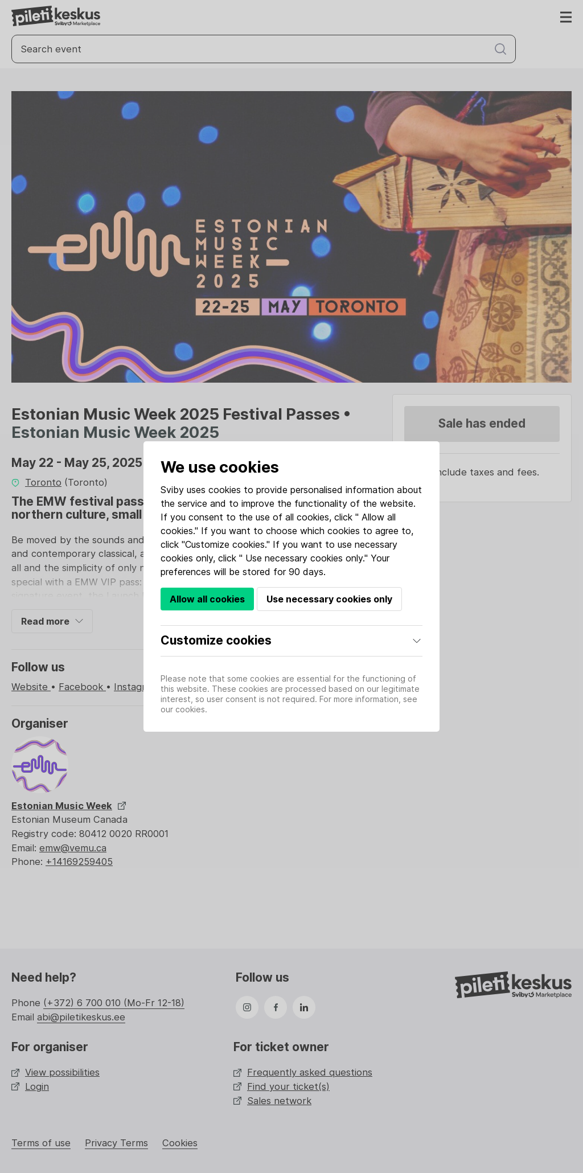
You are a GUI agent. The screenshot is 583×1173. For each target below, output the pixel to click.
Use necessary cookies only (329, 599)
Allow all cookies (207, 599)
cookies (224, 489)
